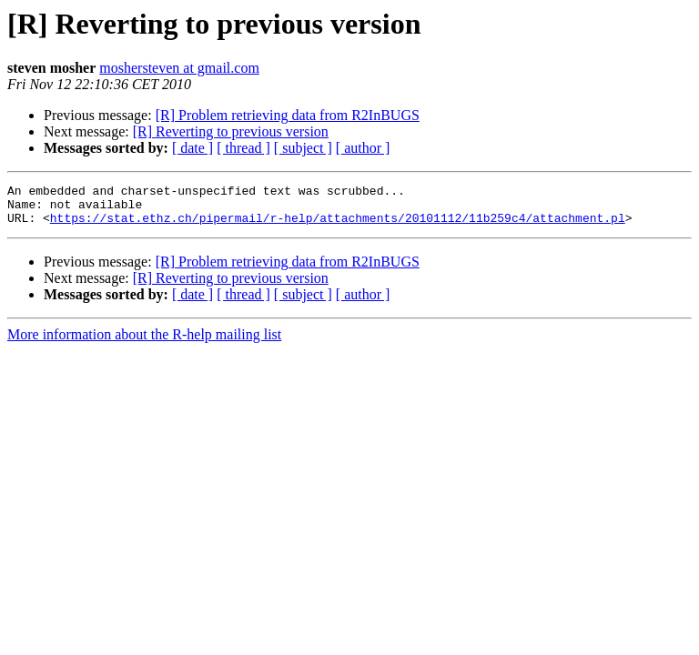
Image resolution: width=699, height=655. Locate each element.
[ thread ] (243, 148)
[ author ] (363, 148)
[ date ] (192, 148)
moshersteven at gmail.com (179, 68)
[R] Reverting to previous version (231, 131)
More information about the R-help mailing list (144, 342)
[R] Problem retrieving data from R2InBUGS (288, 115)
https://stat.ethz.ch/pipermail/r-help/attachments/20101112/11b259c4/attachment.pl (337, 225)
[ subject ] (303, 148)
